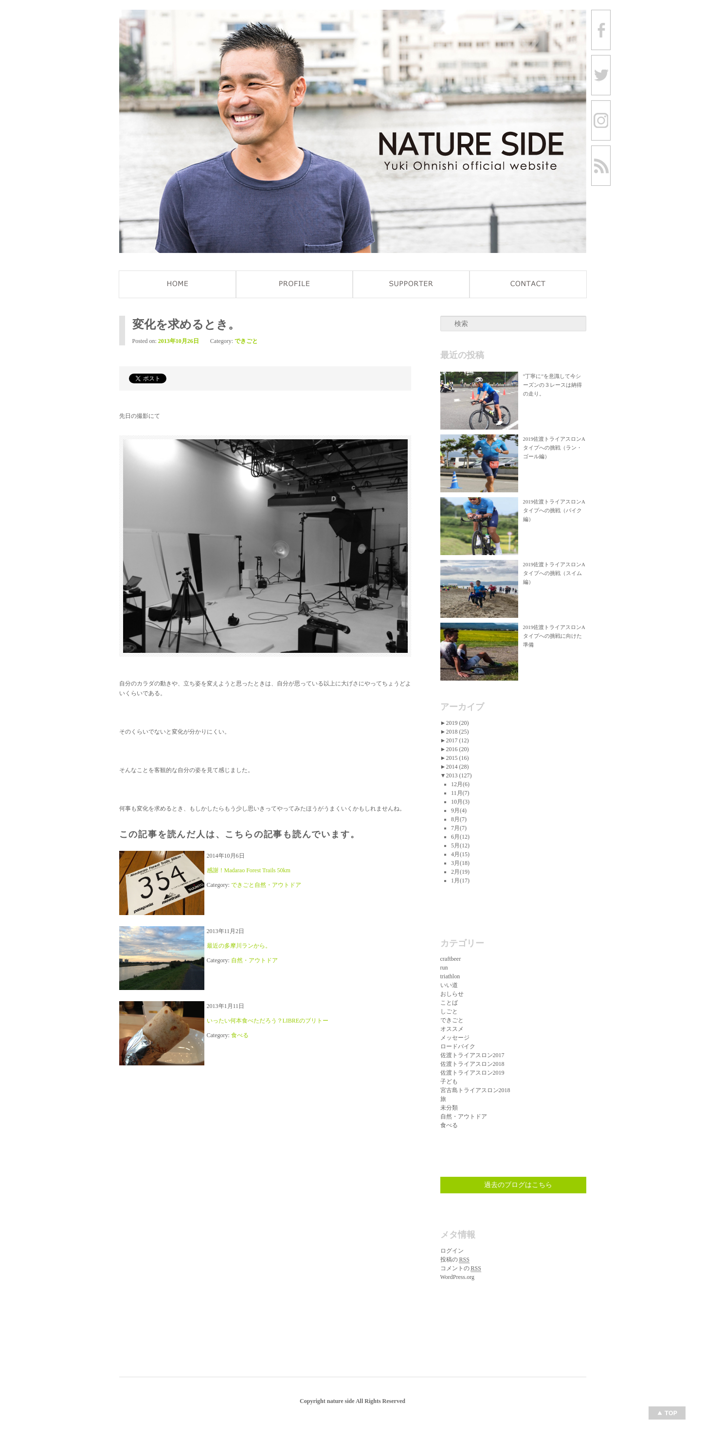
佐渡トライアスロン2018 (472, 1064)
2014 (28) (457, 766)
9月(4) (459, 810)
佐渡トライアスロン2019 (472, 1072)
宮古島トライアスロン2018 (475, 1090)
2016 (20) (457, 749)
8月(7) (459, 819)
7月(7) (459, 828)
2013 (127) (458, 775)
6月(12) (460, 836)
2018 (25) (457, 731)
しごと (449, 1011)
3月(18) (460, 863)
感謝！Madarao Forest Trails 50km (248, 870)
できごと (246, 341)
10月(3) (460, 801)
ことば (449, 1002)
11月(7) (460, 793)
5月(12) (460, 845)
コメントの (460, 1268)
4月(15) (460, 854)
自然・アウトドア (277, 884)
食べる (240, 1035)
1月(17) (460, 880)
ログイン (452, 1250)
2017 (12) (457, 740)
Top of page (667, 1413)
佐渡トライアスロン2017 (472, 1055)
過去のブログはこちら (518, 1184)
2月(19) (460, 871)
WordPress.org (457, 1277)
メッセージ (455, 1037)
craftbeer (450, 958)
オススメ (452, 1028)
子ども (449, 1081)
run (444, 967)
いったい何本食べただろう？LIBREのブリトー (268, 1020)
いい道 (449, 985)
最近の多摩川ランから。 (239, 945)
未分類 (449, 1107)
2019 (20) (457, 723)
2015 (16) (457, 758)
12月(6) (460, 784)
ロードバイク (457, 1046)
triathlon (450, 976)
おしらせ (452, 993)
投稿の (455, 1259)
